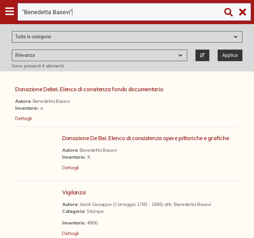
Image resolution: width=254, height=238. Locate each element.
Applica (230, 55)
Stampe (95, 211)
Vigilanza (73, 192)
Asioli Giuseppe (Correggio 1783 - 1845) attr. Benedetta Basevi (145, 204)
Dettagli (23, 118)
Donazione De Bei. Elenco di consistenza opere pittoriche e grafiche (145, 138)
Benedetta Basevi (51, 101)
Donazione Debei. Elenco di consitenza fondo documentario (89, 89)
